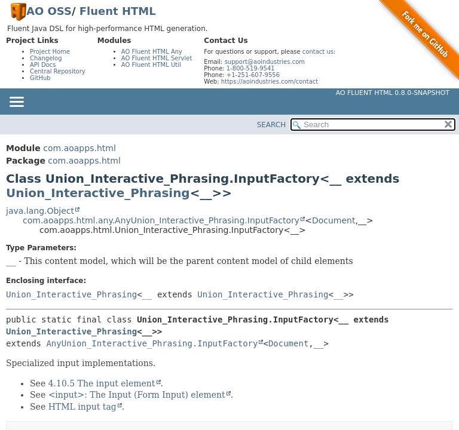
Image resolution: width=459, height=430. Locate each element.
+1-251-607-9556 (253, 75)
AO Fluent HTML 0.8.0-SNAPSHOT (392, 93)
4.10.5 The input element (101, 383)
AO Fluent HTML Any (151, 51)
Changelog (46, 58)
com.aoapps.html (79, 148)
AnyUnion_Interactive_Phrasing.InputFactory (152, 343)
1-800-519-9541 (251, 68)
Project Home (50, 51)
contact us (317, 51)
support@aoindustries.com (265, 62)
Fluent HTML (117, 11)
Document (334, 220)
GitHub (40, 78)
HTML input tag (82, 406)
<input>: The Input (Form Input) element (136, 395)
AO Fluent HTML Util (151, 65)
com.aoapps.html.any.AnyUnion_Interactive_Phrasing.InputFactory (161, 220)
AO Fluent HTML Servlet (156, 58)
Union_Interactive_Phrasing (98, 193)
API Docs (43, 65)
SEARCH (271, 125)
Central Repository (57, 71)
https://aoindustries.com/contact (270, 81)
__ (147, 294)
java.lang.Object (40, 211)
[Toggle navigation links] (16, 102)
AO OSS (49, 11)
